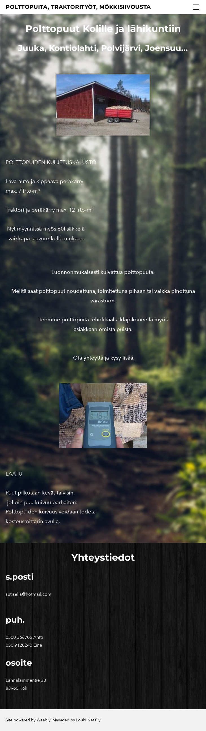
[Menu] (196, 7)
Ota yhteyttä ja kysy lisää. (104, 357)
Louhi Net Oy (88, 720)
